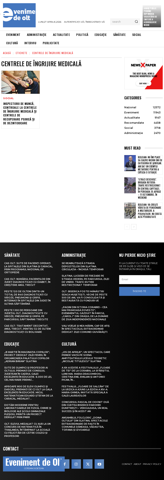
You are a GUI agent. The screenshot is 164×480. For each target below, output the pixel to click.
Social (8, 98)
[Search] (136, 21)
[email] (139, 279)
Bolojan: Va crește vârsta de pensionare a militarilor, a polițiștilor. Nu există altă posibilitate (150, 211)
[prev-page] (127, 227)
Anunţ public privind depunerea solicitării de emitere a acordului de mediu (150, 16)
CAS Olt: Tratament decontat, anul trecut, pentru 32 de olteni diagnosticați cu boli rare (27, 328)
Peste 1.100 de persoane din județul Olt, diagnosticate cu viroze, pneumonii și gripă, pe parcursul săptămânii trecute (26, 315)
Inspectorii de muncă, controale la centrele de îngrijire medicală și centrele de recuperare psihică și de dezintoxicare (20, 113)
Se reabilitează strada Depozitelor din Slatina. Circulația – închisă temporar (83, 266)
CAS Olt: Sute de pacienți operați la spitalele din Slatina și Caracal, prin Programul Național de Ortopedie (28, 268)
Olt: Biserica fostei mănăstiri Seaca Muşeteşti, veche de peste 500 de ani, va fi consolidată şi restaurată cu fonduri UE (84, 296)
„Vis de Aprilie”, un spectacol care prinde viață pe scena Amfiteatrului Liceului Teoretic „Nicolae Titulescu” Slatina (86, 357)
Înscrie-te (139, 291)
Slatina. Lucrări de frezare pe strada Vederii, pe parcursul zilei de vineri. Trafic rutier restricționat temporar (85, 280)
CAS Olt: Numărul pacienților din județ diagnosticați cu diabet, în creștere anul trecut (27, 282)
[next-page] (133, 227)
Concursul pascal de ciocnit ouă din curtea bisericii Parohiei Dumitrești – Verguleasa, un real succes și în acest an (85, 407)
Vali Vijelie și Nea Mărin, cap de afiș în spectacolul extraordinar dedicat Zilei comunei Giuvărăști (86, 328)
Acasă (7, 53)
